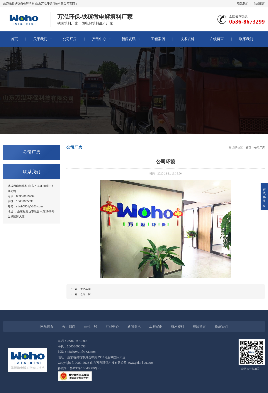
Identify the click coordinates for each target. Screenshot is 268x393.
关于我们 (40, 39)
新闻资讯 (129, 39)
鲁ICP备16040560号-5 (85, 368)
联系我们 (242, 3)
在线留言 (259, 3)
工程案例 (158, 39)
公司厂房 (70, 39)
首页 (14, 39)
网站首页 (46, 326)
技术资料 (187, 39)
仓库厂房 (85, 294)
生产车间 (85, 288)
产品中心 (99, 39)
